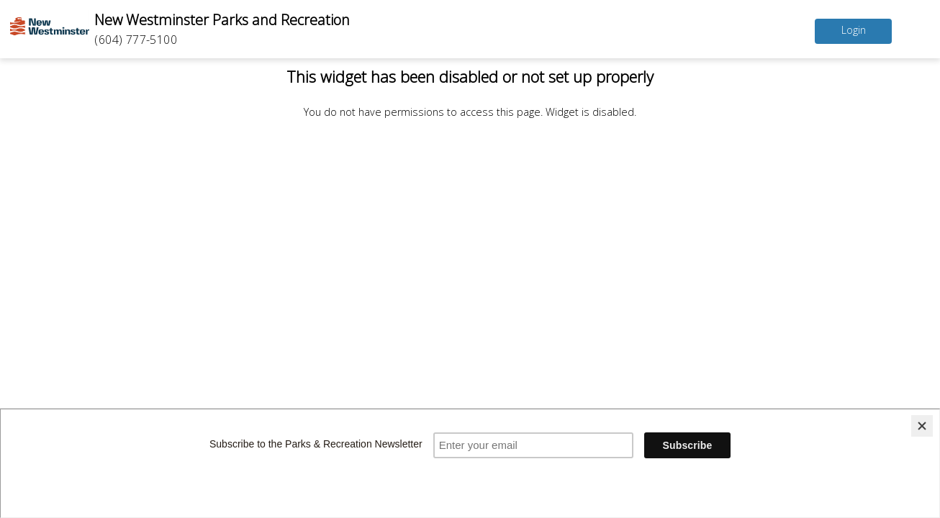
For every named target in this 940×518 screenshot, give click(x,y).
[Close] (922, 426)
